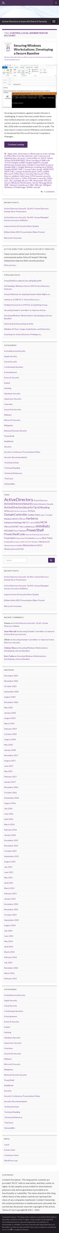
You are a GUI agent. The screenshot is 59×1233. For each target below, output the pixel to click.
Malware (8, 415)
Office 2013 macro (12, 178)
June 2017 (8, 766)
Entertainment (10, 372)
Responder (38, 180)
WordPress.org (10, 1160)
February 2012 (10, 978)
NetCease (24, 176)
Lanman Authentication (26, 171)
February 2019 (10, 729)
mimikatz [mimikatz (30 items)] (43, 526)
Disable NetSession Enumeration (26, 163)
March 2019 (9, 723)
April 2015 (8, 883)
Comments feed (11, 1155)
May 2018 (8, 745)
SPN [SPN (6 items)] (22, 542)
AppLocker (12, 154)
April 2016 (8, 819)
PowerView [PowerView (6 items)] (20, 538)
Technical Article (11, 462)
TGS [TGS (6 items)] (26, 542)
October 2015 (10, 851)
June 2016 (8, 814)
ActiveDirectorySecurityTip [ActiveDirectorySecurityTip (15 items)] (20, 507)
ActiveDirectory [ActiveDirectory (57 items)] (18, 499)
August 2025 (10, 697)
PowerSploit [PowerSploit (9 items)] (9, 538)
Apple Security (10, 356)
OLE (11, 180)
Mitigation (8, 425)
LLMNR (46, 171)
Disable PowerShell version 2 (40, 165)
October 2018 (10, 734)
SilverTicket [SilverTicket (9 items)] (47, 538)
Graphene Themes (21, 1230)
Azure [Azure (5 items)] (25, 511)
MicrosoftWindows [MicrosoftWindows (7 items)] (27, 527)
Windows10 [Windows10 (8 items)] (44, 542)
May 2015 (8, 877)
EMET (21, 169)
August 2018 (10, 739)
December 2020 (11, 702)
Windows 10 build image (15, 187)
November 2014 (11, 909)
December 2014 (11, 904)
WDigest (47, 185)
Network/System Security (15, 431)
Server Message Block (42, 183)
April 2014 (8, 946)
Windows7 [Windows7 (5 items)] (35, 542)
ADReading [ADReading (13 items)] (43, 507)
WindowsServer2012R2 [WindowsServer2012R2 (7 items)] (14, 549)
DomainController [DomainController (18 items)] (15, 514)
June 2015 (8, 872)
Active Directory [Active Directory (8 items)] (41, 500)
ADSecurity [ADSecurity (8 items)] (9, 511)
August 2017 (10, 760)
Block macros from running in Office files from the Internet (29, 155)
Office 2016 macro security (34, 178)
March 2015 (9, 888)
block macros (24, 154)
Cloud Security (10, 361)
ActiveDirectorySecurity (14, 351)
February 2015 (10, 893)
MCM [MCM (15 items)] (43, 522)
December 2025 (11, 675)
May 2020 (8, 707)
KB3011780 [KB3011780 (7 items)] (17, 519)
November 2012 (11, 968)
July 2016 (8, 808)
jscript (39, 169)
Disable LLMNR (18, 162)
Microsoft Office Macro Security (18, 174)
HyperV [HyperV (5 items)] (43, 515)
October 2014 (10, 915)
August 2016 (10, 803)
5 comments (49, 191)
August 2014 (10, 925)
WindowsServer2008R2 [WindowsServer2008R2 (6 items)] (13, 545)
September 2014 (11, 920)
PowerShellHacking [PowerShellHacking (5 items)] (32, 534)
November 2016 (11, 787)
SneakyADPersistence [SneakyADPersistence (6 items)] (12, 542)
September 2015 (11, 856)
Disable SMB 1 (10, 167)
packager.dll (19, 180)
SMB (6, 185)
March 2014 (9, 952)
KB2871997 (48, 169)
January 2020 (10, 713)
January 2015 (10, 899)
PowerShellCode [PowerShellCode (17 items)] (14, 534)
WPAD (30, 187)
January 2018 (10, 750)
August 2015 (10, 861)
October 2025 (10, 686)
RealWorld (8, 441)
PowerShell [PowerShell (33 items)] (35, 530)
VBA (31, 185)
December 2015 (11, 840)
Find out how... (10, 265)
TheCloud (8, 478)
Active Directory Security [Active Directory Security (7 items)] (43, 504)
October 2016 (10, 792)
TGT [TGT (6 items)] (29, 542)
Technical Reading (12, 468)
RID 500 (47, 180)
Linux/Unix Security (12, 409)
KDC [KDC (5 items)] (24, 519)
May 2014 (8, 941)
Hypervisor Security (12, 399)
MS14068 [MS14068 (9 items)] (9, 530)
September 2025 (11, 691)
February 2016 (10, 830)
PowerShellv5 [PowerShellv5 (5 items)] (44, 534)
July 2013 (8, 962)
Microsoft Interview (13, 238)
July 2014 (8, 930)
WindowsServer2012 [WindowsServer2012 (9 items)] (32, 545)
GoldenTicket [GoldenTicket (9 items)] (34, 515)
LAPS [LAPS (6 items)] (32, 523)
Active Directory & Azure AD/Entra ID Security (24, 21)
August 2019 (10, 718)
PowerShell (9, 436)
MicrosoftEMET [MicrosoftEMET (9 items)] (11, 526)
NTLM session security (40, 176)
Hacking (7, 388)
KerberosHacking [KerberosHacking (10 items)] (12, 522)
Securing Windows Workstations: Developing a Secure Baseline (33, 49)
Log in (6, 1144)
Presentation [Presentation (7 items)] (30, 538)
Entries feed (9, 1150)
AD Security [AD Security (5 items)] (18, 511)
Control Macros (33, 158)
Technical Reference (12, 60)
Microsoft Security (25, 57)
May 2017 (8, 771)
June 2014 (8, 936)
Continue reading (16, 144)
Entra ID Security (11, 377)
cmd (35, 156)
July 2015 (8, 867)
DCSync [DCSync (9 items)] (31, 511)
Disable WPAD (11, 169)
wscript (37, 187)
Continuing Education (13, 367)
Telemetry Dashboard (19, 185)
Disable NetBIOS (33, 162)
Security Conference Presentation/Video (22, 452)
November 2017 (11, 755)
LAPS (39, 171)
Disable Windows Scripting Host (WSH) (35, 167)
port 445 (28, 180)
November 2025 (11, 681)
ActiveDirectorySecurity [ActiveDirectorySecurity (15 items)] (18, 503)
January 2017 (10, 782)
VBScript (38, 185)
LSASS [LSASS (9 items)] (37, 522)
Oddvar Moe (10, 648)
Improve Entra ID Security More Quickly (21, 226)
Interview (8, 404)
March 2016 (9, 824)
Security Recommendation (42, 57)
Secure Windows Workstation (18, 183)
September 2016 (11, 798)
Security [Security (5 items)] (38, 538)
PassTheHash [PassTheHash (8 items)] (20, 530)
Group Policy (30, 169)
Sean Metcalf (11, 57)
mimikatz (16, 176)
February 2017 (10, 776)
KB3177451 (9, 171)
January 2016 (10, 835)
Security (7, 446)
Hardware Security (12, 393)
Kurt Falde (9, 656)
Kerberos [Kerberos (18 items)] (32, 518)
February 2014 (10, 957)
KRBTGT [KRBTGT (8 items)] (25, 522)
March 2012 (9, 973)
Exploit (7, 383)
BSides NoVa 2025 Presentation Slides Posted (24, 232)
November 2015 (11, 845)
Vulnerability (9, 484)
